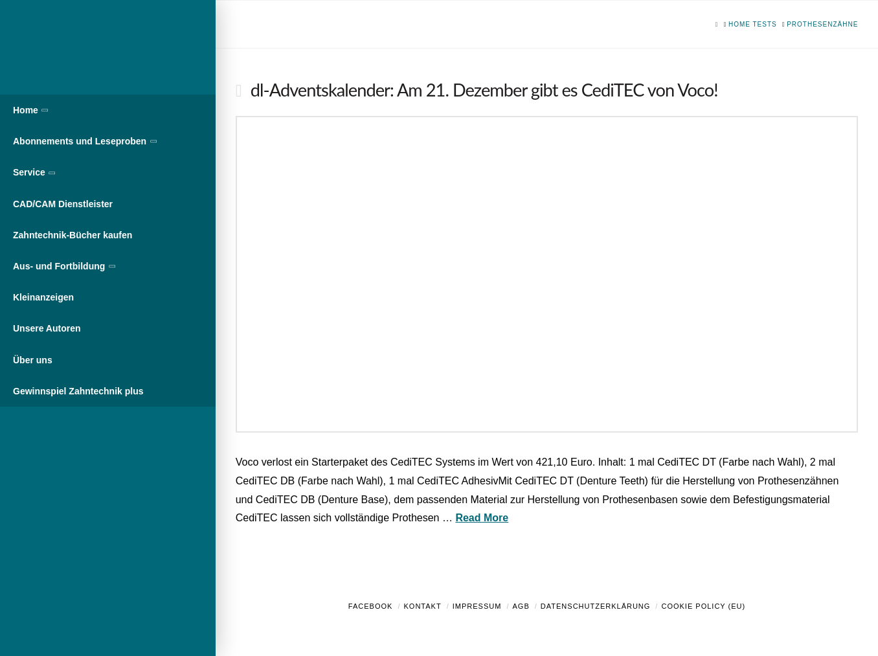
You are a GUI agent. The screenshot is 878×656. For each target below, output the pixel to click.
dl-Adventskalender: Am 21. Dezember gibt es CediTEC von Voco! (484, 89)
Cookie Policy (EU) (703, 606)
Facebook (370, 606)
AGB (520, 606)
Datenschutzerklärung (596, 606)
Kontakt (423, 606)
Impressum (477, 606)
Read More (481, 517)
